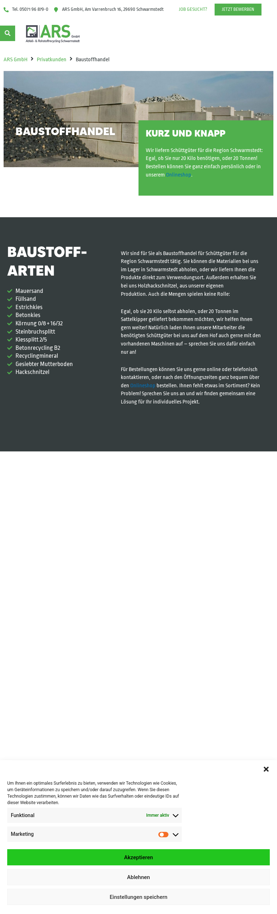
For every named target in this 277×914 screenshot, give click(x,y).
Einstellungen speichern (138, 897)
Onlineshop (178, 175)
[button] (266, 769)
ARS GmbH (15, 60)
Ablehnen (138, 877)
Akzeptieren (138, 857)
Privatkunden (51, 60)
